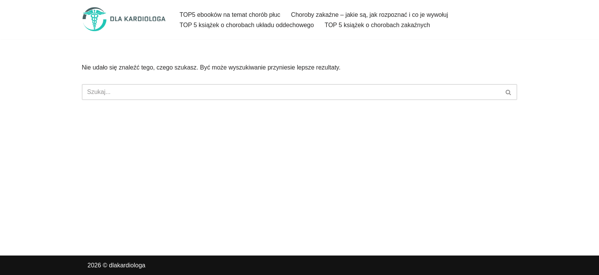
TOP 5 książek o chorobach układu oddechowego (247, 25)
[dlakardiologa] (124, 19)
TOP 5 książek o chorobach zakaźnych (377, 25)
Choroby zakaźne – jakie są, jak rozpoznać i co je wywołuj (369, 14)
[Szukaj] (291, 92)
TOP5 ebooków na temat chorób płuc (230, 14)
